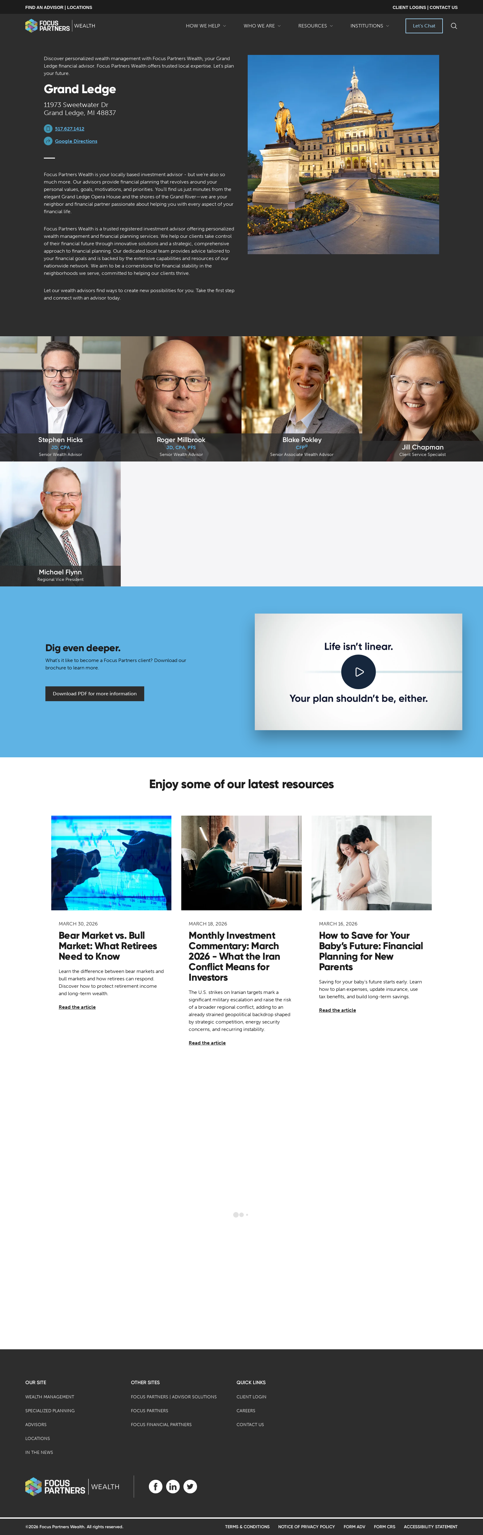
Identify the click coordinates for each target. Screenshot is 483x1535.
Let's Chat (424, 26)
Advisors (36, 1424)
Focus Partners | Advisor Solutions (174, 1397)
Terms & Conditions (247, 1526)
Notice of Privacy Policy (306, 1526)
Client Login (252, 1397)
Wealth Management (49, 1397)
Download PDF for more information (95, 694)
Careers (246, 1410)
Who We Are (262, 28)
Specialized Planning (50, 1410)
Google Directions (76, 141)
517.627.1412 (69, 129)
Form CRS (384, 1526)
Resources (315, 28)
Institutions (370, 28)
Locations (37, 1438)
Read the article (77, 1007)
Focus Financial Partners (161, 1424)
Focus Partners (149, 1410)
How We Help (206, 28)
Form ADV (354, 1526)
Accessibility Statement (431, 1526)
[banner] (60, 26)
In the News (39, 1452)
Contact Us (250, 1424)
